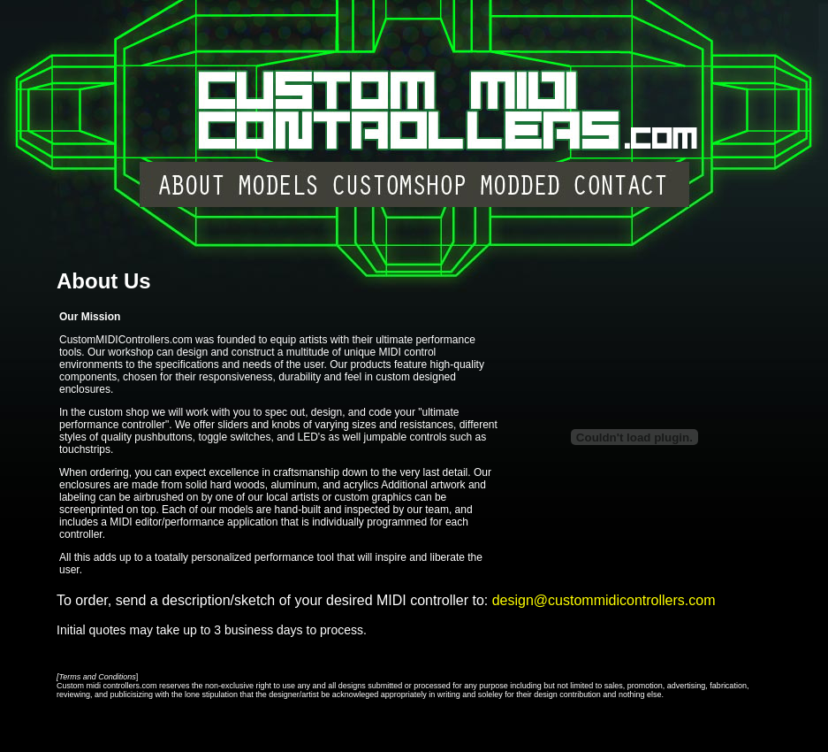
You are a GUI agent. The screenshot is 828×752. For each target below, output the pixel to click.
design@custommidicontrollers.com (604, 600)
